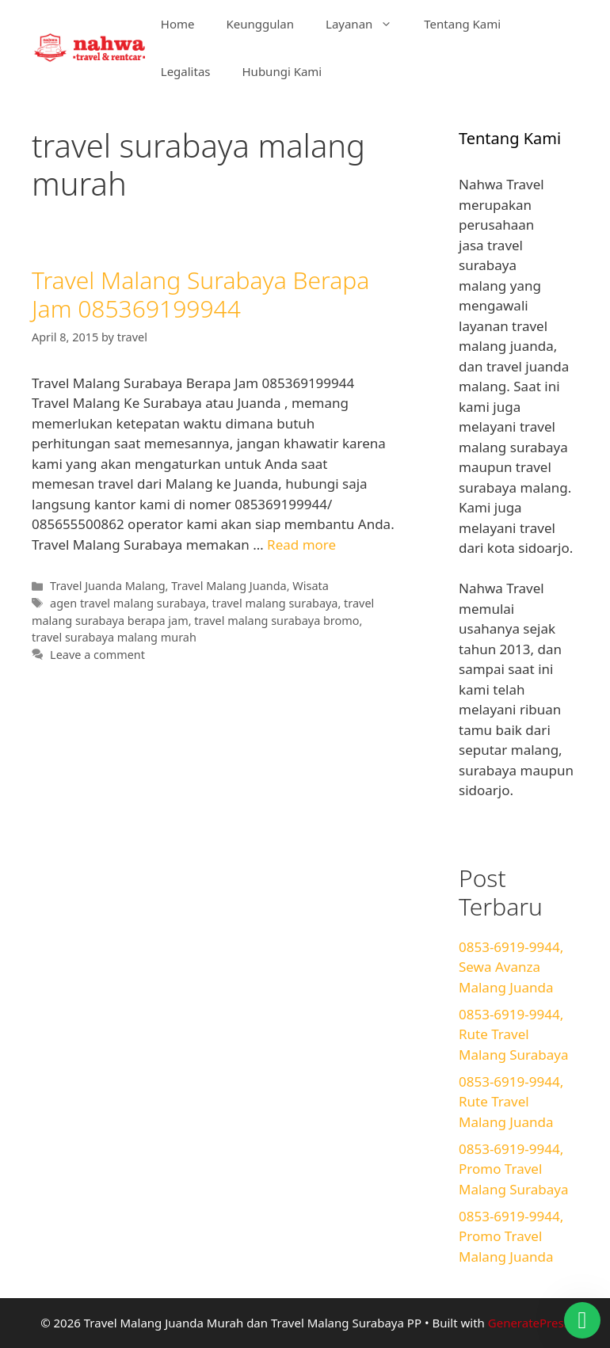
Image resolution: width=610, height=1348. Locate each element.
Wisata (310, 585)
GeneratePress (529, 1323)
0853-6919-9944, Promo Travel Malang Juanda (511, 1236)
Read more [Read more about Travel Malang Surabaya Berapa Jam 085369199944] (301, 544)
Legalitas (186, 71)
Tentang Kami (462, 24)
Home (178, 24)
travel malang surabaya (275, 603)
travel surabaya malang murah (114, 637)
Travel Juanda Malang (107, 585)
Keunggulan (260, 24)
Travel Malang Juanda (228, 585)
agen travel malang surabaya (128, 603)
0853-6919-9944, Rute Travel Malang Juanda (511, 1101)
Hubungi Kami (282, 71)
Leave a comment (97, 654)
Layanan (367, 24)
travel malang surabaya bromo (276, 620)
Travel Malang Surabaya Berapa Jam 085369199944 (200, 294)
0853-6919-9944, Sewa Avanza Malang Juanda (511, 967)
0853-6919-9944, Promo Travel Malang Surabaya (514, 1169)
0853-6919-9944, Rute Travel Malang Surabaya (514, 1034)
